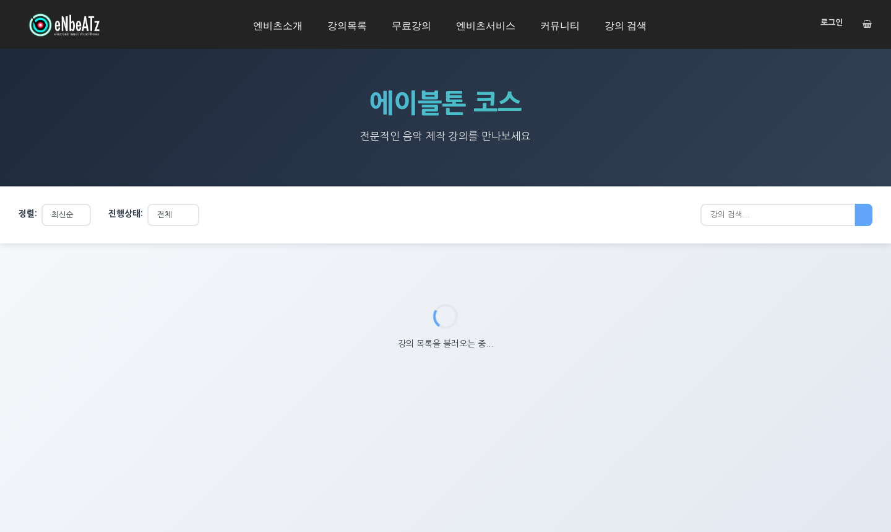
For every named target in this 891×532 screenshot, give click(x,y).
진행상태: (125, 213)
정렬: (28, 213)
